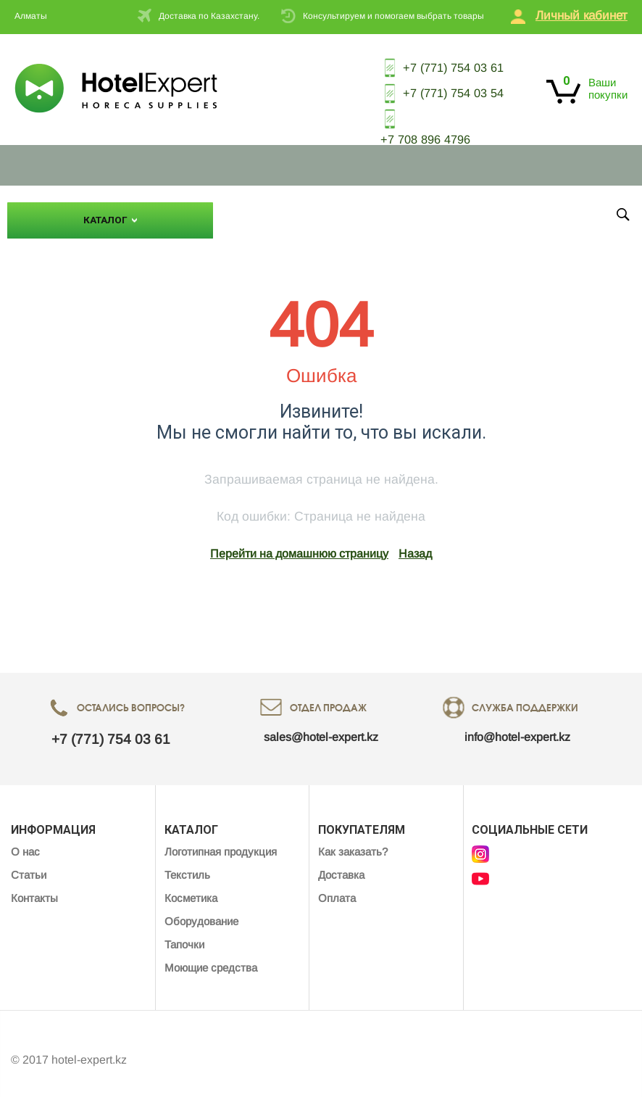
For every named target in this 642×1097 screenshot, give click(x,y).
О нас (254, 205)
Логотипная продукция (220, 839)
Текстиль (187, 862)
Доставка (341, 862)
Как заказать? (353, 839)
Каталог (105, 211)
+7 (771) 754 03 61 (430, 64)
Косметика (190, 885)
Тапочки (184, 932)
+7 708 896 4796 (412, 129)
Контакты (362, 205)
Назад (415, 541)
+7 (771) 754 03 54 (430, 87)
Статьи (303, 205)
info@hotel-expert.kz (517, 725)
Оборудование (201, 909)
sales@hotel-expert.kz (321, 725)
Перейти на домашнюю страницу (299, 541)
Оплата (337, 885)
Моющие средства (210, 955)
